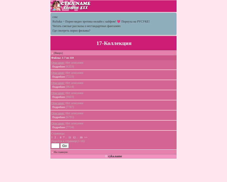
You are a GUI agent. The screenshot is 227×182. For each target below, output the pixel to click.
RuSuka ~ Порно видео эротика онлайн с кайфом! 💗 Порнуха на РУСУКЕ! (101, 21)
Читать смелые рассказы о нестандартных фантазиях (86, 26)
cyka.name (115, 156)
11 (70, 137)
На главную (61, 151)
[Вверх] (58, 52)
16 (81, 137)
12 (74, 137)
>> (85, 137)
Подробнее (58, 66)
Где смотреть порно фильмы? (71, 30)
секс (55, 17)
